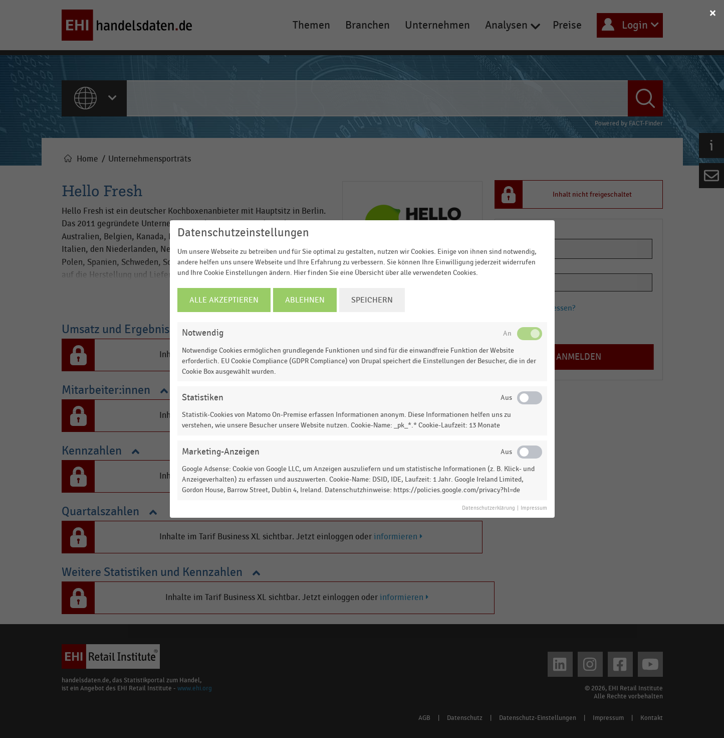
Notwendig (202, 333)
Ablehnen (305, 300)
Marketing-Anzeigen (221, 452)
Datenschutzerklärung (488, 508)
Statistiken (202, 397)
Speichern (372, 300)
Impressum (534, 508)
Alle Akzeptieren (224, 300)
